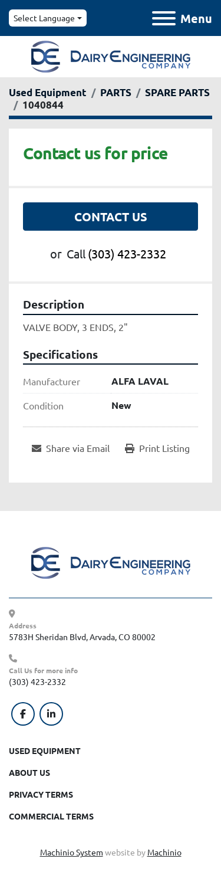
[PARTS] (115, 92)
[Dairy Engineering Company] (110, 561)
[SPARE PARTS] (177, 92)
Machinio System (71, 852)
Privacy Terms (41, 794)
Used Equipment (45, 750)
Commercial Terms (51, 816)
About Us (29, 772)
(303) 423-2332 (127, 253)
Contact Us (110, 216)
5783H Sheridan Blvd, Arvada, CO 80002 (82, 636)
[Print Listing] (157, 448)
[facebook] (23, 714)
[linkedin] (51, 714)
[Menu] (164, 18)
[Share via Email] (70, 448)
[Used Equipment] (48, 92)
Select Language (44, 17)
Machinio (164, 852)
